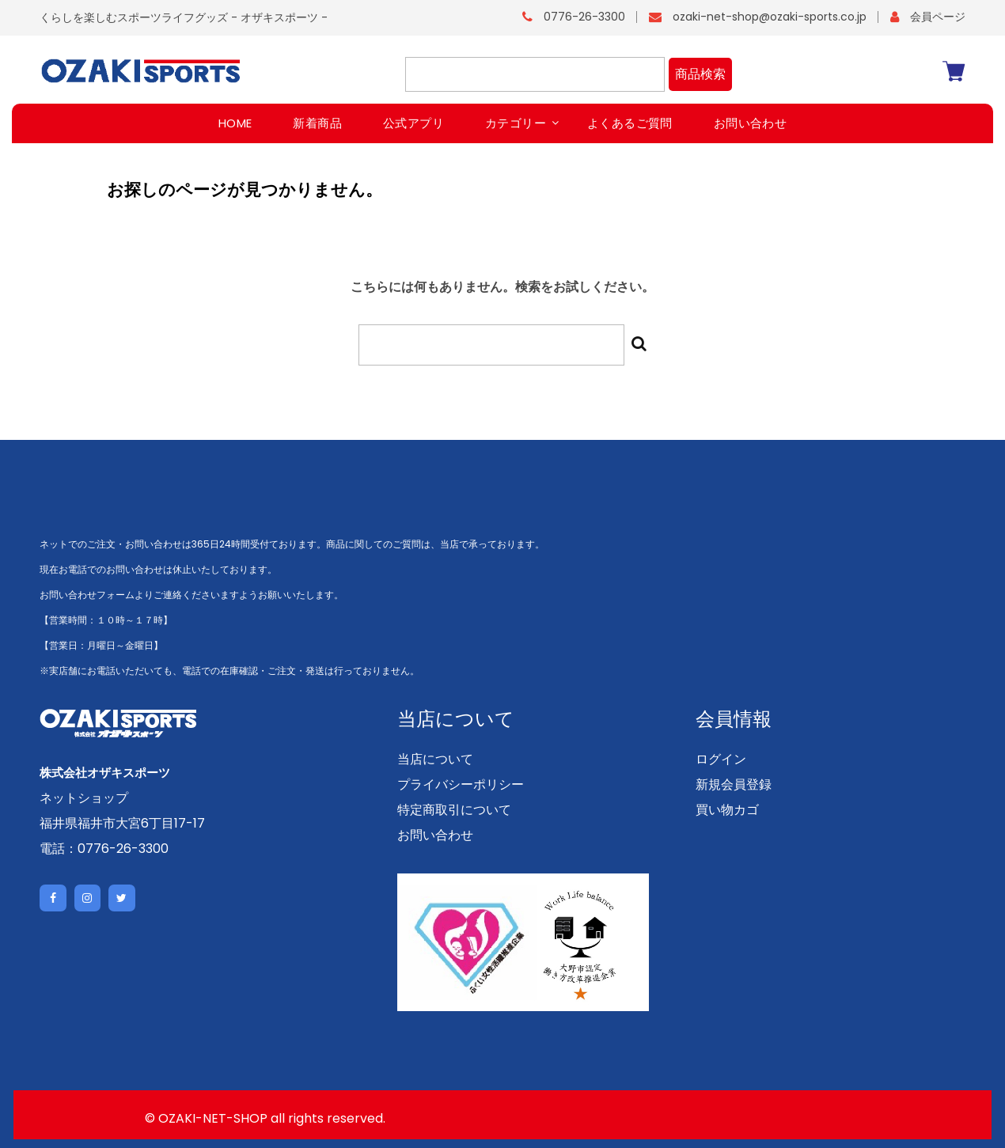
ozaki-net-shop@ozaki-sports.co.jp (770, 17)
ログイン (721, 759)
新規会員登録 (734, 784)
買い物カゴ (727, 810)
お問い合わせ (435, 835)
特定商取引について (454, 810)
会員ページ (937, 17)
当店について (435, 759)
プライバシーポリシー (460, 784)
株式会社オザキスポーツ (109, 772)
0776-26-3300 (584, 17)
